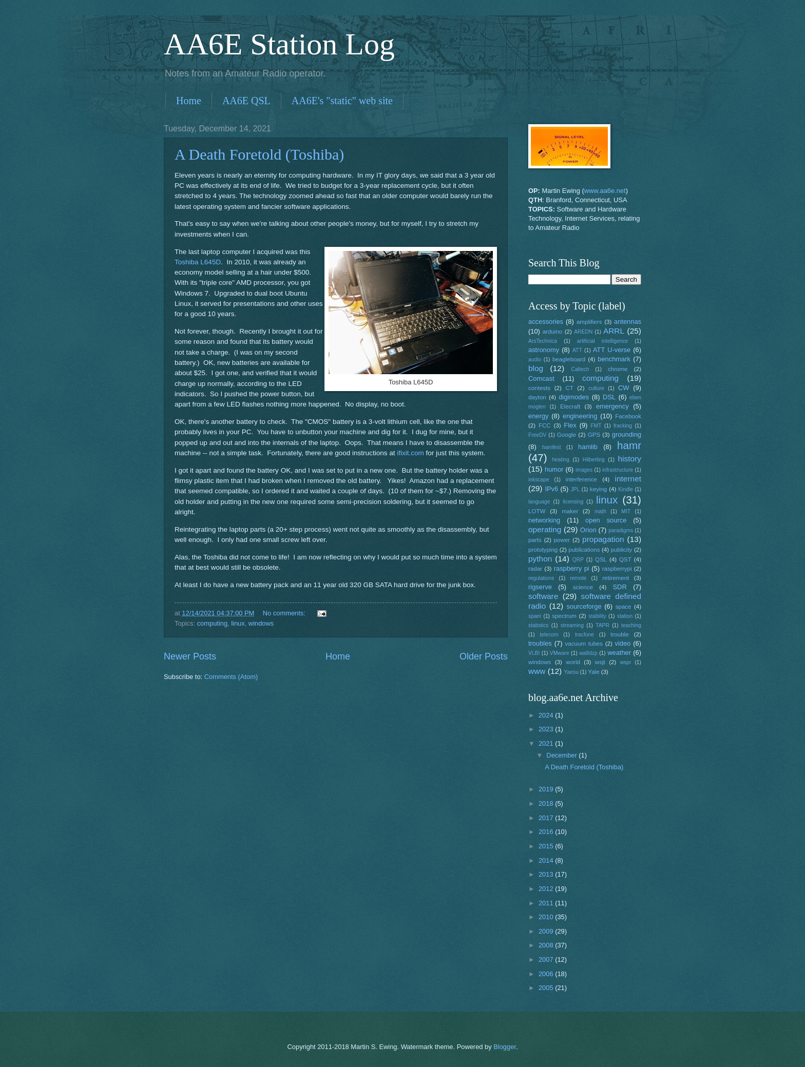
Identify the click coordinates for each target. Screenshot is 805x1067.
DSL (609, 397)
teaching (631, 625)
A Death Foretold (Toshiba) (259, 154)
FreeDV (537, 435)
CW (623, 388)
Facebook (628, 416)
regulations (541, 578)
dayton (537, 397)
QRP (578, 559)
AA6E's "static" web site (342, 100)
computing (212, 623)
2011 (547, 903)
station (624, 616)
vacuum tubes (584, 644)
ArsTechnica (542, 341)
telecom (549, 634)
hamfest (551, 447)
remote (578, 578)
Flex (570, 425)
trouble (619, 634)
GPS (594, 435)
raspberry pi (571, 568)
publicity (621, 550)
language (539, 502)
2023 (547, 729)
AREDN (583, 332)
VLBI (534, 653)
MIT (625, 511)
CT (569, 388)
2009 (547, 931)
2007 (547, 959)
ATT (577, 350)
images (584, 470)
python (540, 558)
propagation (603, 539)
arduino (553, 331)
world (573, 662)
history (629, 458)
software (543, 596)
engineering (580, 416)
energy (538, 416)
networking (544, 520)
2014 (547, 860)
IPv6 (551, 489)
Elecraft (570, 406)
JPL (575, 489)
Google (566, 435)
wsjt (600, 662)
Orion (588, 530)
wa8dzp (588, 653)
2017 (547, 818)
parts (535, 540)
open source (605, 520)
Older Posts (483, 656)
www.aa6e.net (605, 191)
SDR (620, 587)
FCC (545, 425)
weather (619, 652)
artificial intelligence (602, 341)
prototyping (543, 550)
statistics (538, 625)
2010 (547, 917)
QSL (601, 559)
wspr (625, 662)
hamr (629, 445)
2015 (547, 846)
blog (535, 368)
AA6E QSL (246, 100)
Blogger (504, 1047)
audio (534, 359)
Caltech (580, 369)
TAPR (602, 625)
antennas (627, 321)
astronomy (543, 350)
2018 (547, 803)
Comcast (541, 378)
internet (628, 478)
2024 (547, 715)
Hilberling (594, 459)
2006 (547, 974)
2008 (547, 945)
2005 (547, 988)
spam (534, 616)
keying (598, 489)
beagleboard (568, 359)
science (583, 587)
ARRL (613, 330)
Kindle (625, 489)
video (623, 643)
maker (570, 511)
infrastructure (617, 470)
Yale (593, 672)
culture (596, 388)
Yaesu (571, 672)
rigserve (540, 587)
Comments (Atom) (231, 677)
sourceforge (584, 606)
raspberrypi (617, 569)
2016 (547, 832)
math (600, 511)
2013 (547, 874)
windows (261, 623)
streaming (572, 625)
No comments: (285, 613)
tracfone (584, 634)
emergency (612, 406)
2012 (547, 889)
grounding (626, 434)
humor (554, 469)
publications (584, 550)
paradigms (620, 530)
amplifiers (589, 322)
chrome (618, 369)
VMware (559, 653)
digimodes (574, 397)
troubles (540, 643)
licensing (573, 502)
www (536, 671)
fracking (623, 426)
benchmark (614, 359)
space (623, 607)
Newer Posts (190, 656)
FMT (596, 426)
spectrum (564, 616)
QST (625, 559)
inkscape (538, 479)
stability (597, 616)
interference (581, 479)
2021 (547, 743)
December (562, 755)
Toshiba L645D (198, 262)
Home (188, 100)
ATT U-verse (611, 350)
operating (544, 529)
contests (539, 388)
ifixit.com (410, 453)
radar (535, 569)
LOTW (536, 511)
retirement (615, 578)
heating (560, 459)
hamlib (588, 447)
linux (237, 623)
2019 (547, 789)
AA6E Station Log (279, 44)
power (562, 540)
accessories (545, 321)
